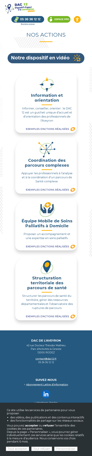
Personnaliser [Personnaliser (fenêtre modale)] (66, 448)
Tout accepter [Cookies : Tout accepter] (17, 448)
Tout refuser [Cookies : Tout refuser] (41, 448)
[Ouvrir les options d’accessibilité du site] (77, 19)
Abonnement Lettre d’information (47, 384)
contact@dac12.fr (46, 358)
